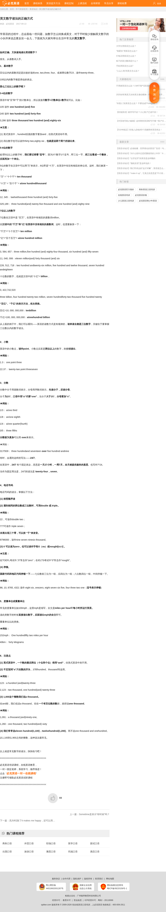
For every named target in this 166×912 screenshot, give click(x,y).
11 (153, 115)
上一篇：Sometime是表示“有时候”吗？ (90, 814)
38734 (161, 115)
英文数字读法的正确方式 (50, 9)
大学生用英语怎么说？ (126, 46)
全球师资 (95, 3)
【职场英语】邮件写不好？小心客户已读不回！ (137, 112)
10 (153, 124)
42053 (161, 133)
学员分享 (108, 3)
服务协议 (56, 879)
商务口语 (7, 843)
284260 (160, 107)
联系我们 (99, 879)
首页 (26, 3)
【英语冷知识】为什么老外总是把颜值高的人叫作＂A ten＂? (141, 153)
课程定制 (69, 3)
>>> (162, 79)
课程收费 (122, 3)
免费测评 (154, 92)
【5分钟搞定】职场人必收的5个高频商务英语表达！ (139, 130)
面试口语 (94, 843)
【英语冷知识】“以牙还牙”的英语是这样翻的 (135, 158)
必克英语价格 (141, 195)
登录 (159, 3)
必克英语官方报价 (126, 189)
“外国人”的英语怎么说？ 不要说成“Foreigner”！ (137, 103)
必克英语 (10, 24)
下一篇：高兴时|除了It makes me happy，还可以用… (27, 820)
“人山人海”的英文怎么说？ (127, 71)
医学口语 (73, 843)
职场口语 (51, 843)
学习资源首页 (22, 9)
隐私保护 (77, 879)
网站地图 (110, 879)
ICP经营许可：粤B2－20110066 (99, 900)
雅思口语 (51, 851)
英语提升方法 (53, 3)
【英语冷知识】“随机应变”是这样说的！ (133, 163)
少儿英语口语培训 (126, 201)
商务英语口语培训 (147, 189)
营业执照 (78, 900)
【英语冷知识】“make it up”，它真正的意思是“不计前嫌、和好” (141, 173)
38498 (161, 124)
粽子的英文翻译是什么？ (127, 61)
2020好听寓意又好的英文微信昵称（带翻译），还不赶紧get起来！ (141, 94)
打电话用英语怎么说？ (126, 56)
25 (153, 133)
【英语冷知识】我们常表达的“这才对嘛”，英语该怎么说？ (141, 168)
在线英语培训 (124, 195)
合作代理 (66, 879)
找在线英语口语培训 (81, 905)
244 (151, 107)
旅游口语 (29, 851)
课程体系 (37, 3)
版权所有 (88, 879)
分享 (104, 24)
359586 (160, 89)
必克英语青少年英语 (148, 201)
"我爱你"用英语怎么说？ (127, 51)
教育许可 (67, 900)
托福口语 (73, 851)
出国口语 (7, 851)
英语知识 (34, 9)
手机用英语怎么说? (124, 66)
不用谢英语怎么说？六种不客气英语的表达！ (136, 86)
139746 (92, 24)
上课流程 (82, 3)
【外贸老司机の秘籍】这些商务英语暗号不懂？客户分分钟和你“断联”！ (141, 121)
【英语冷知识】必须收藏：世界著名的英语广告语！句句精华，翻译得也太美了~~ (141, 148)
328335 (160, 98)
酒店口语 (94, 851)
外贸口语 (29, 843)
